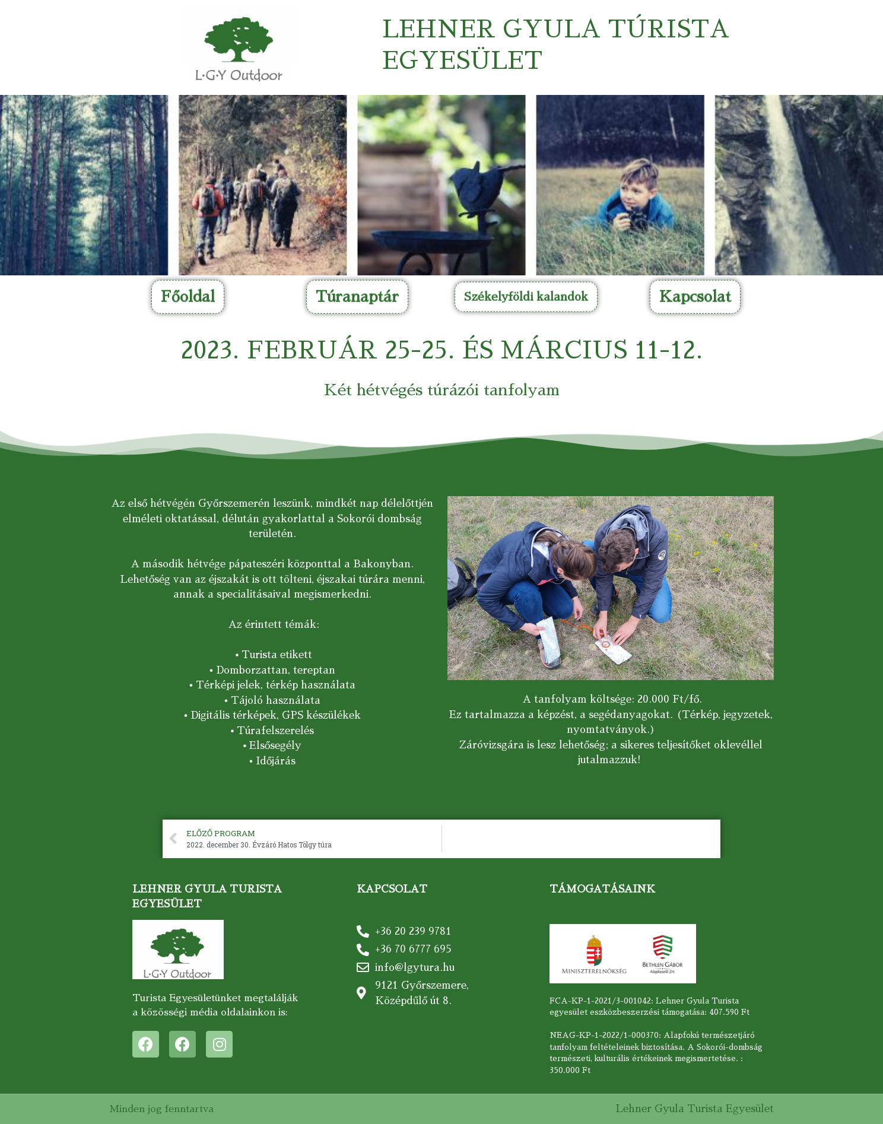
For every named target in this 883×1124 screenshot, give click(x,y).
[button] (187, 103)
